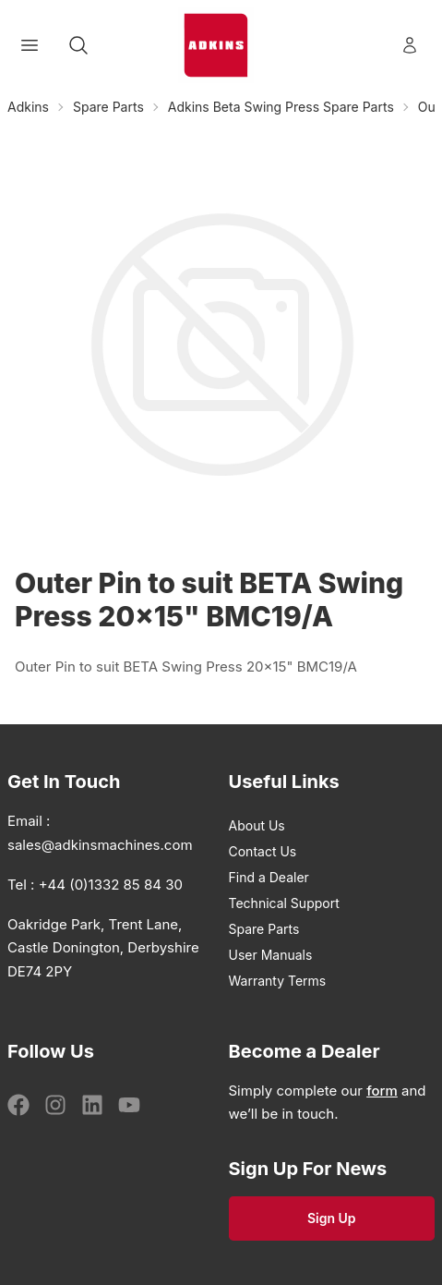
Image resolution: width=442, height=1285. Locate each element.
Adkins (28, 107)
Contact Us (263, 851)
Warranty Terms (278, 980)
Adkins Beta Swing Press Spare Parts (281, 107)
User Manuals (271, 955)
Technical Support (284, 903)
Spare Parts (108, 107)
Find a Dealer (269, 877)
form (382, 1090)
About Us (257, 825)
